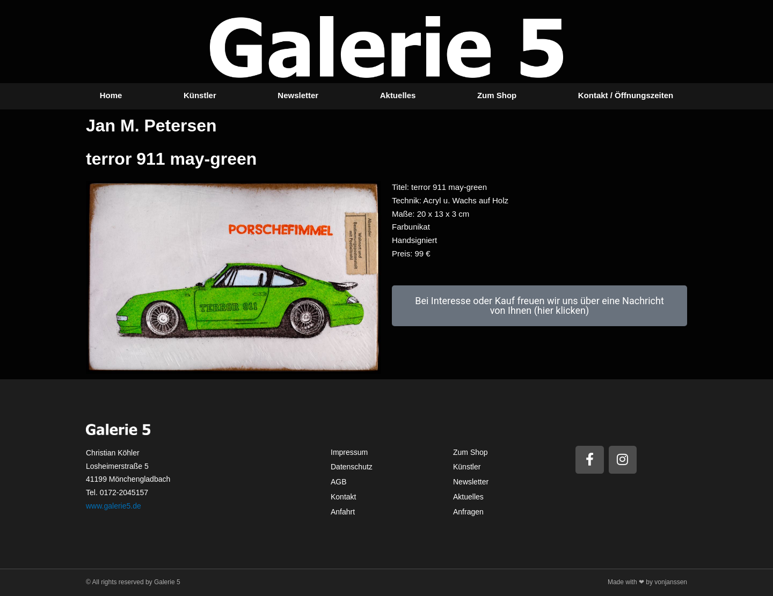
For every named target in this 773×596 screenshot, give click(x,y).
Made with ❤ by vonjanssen (647, 582)
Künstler (200, 95)
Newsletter (298, 95)
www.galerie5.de (113, 506)
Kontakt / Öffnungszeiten (626, 95)
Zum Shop (496, 95)
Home (111, 95)
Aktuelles (398, 95)
